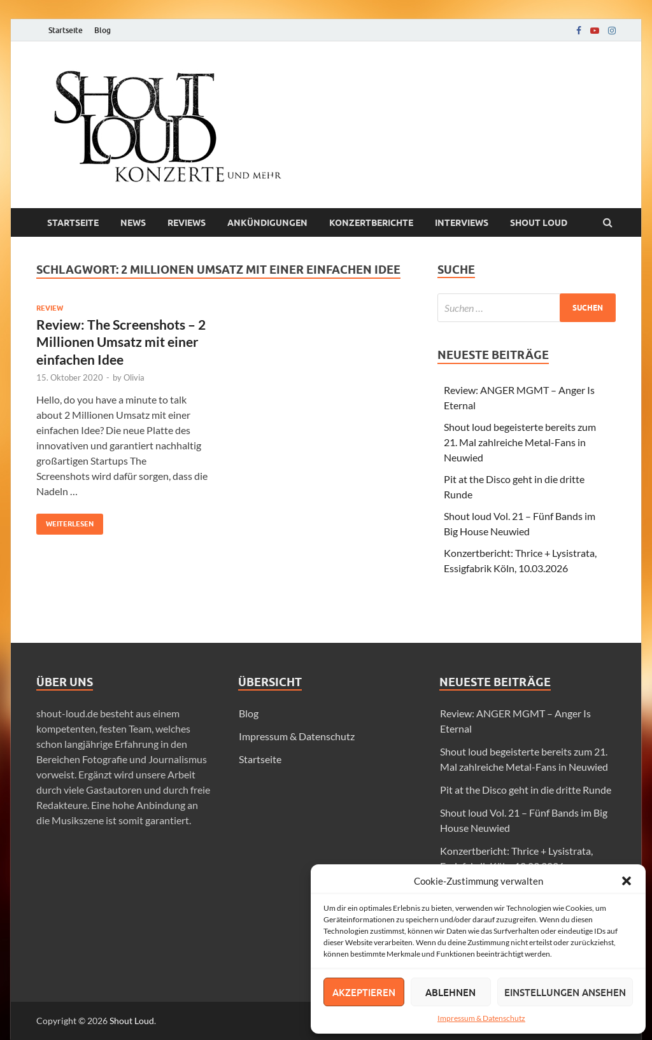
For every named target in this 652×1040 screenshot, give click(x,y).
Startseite (65, 30)
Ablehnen (450, 992)
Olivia (134, 377)
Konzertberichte (371, 223)
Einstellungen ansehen (565, 992)
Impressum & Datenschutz (481, 1018)
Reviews (186, 223)
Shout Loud (132, 1020)
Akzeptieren (363, 992)
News (133, 223)
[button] (626, 881)
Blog (102, 30)
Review (49, 308)
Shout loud (538, 223)
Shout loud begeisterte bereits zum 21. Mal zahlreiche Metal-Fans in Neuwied (520, 442)
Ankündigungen (267, 223)
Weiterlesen (65, 521)
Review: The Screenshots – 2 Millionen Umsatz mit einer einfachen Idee (121, 341)
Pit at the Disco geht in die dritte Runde (525, 790)
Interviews (461, 223)
